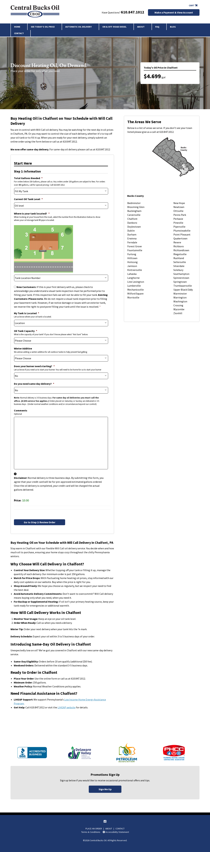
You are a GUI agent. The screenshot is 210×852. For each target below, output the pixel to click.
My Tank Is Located (26, 313)
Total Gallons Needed (28, 178)
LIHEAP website (66, 707)
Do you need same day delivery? (34, 383)
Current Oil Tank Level (28, 199)
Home (17, 26)
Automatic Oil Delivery (78, 26)
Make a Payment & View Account (174, 12)
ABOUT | (110, 828)
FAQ (157, 26)
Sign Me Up (105, 789)
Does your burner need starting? (34, 366)
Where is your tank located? (32, 213)
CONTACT (120, 828)
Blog (173, 26)
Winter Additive (23, 348)
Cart (193, 5)
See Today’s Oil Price (43, 26)
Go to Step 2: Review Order (39, 522)
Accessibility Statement (116, 832)
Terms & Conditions (90, 832)
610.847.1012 (132, 12)
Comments (20, 410)
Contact (19, 33)
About (141, 26)
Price (17, 500)
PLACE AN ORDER (93, 828)
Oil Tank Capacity (25, 331)
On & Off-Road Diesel (114, 26)
